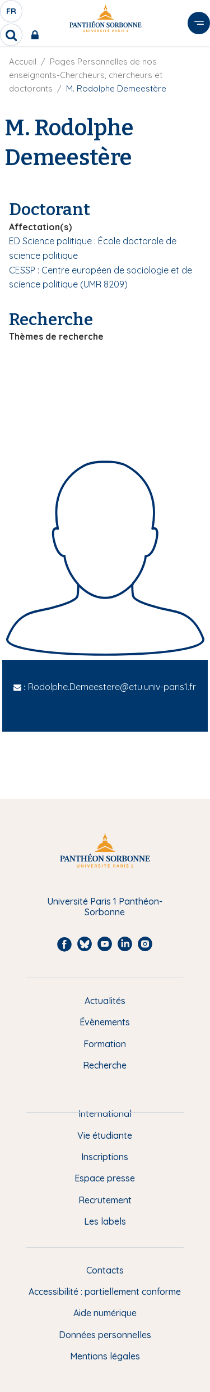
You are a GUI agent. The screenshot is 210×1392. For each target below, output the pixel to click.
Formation (104, 1044)
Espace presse (104, 1178)
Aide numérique (105, 1313)
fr (11, 14)
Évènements (105, 1022)
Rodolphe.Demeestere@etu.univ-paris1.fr (112, 686)
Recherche (105, 1065)
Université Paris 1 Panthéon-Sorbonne (104, 906)
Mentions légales (105, 1356)
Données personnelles (105, 1335)
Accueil (22, 61)
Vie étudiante (104, 1135)
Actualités (105, 1001)
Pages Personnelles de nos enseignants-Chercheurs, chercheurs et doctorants (85, 75)
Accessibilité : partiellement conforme (105, 1291)
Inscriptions (104, 1157)
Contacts (105, 1270)
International (105, 1113)
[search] (11, 35)
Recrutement (105, 1200)
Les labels (105, 1221)
